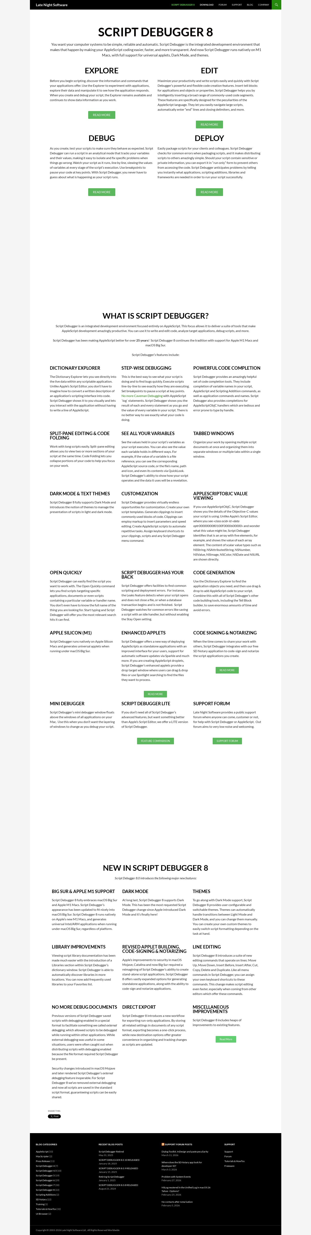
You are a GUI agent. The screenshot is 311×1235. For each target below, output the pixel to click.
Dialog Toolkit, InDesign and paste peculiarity (185, 1151)
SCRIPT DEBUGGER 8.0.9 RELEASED (118, 1168)
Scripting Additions (46, 1194)
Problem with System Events (176, 1176)
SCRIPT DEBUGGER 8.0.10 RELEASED (119, 1159)
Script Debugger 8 (182, 5)
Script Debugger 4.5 (46, 1170)
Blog (250, 4)
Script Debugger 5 (45, 1175)
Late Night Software (52, 5)
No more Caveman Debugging (142, 396)
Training (40, 1204)
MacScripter (42, 1156)
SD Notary (41, 1199)
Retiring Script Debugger (111, 1176)
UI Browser (42, 1213)
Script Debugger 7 (45, 1185)
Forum (223, 4)
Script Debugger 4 (45, 1165)
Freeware (229, 1165)
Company (263, 4)
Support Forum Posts (178, 1144)
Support (237, 4)
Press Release (43, 1161)
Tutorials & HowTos (46, 1208)
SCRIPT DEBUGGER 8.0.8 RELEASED (118, 1185)
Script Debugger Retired (111, 1151)
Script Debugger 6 (45, 1180)
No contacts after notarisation (177, 1201)
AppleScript (42, 1151)
